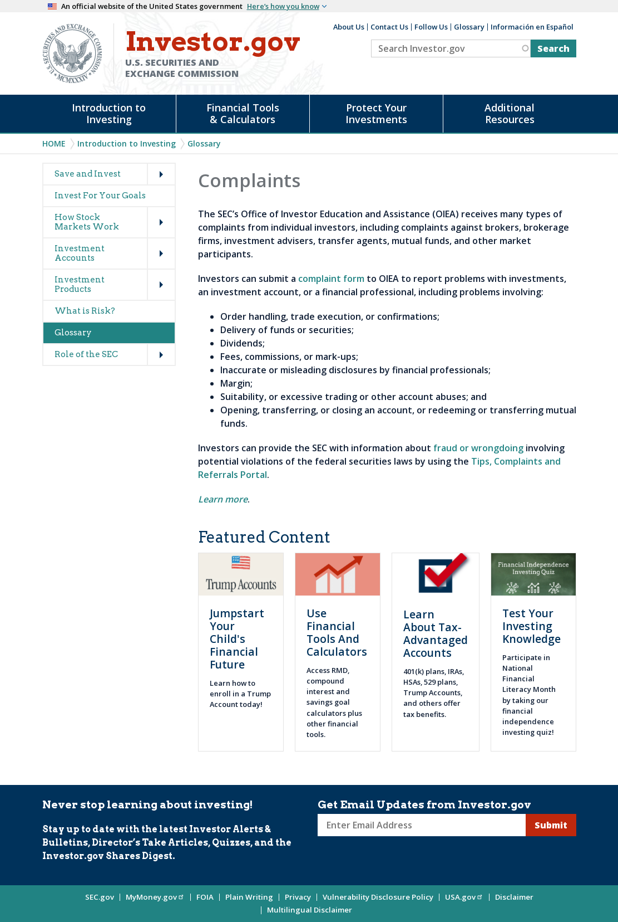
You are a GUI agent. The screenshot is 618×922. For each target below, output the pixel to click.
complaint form (331, 278)
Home (54, 143)
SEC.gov (99, 897)
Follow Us (431, 27)
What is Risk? (85, 311)
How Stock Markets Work (87, 222)
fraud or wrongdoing (478, 448)
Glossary (469, 27)
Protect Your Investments (376, 113)
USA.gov (464, 897)
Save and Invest (88, 174)
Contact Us (389, 27)
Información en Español (532, 27)
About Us (348, 27)
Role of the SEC (86, 354)
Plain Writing (249, 897)
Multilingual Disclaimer (309, 910)
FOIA (205, 897)
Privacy (298, 897)
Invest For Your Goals (100, 196)
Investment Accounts (80, 253)
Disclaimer (514, 897)
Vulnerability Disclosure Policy (378, 897)
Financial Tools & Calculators (242, 113)
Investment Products (80, 284)
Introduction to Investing (109, 113)
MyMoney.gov (155, 897)
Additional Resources (509, 113)
